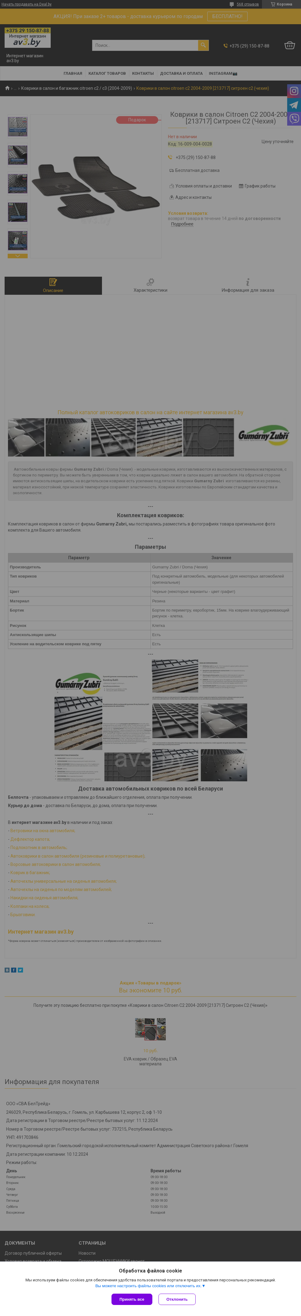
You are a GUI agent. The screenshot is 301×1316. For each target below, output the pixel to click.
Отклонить (177, 1299)
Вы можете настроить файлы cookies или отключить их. (148, 1286)
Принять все (131, 1299)
